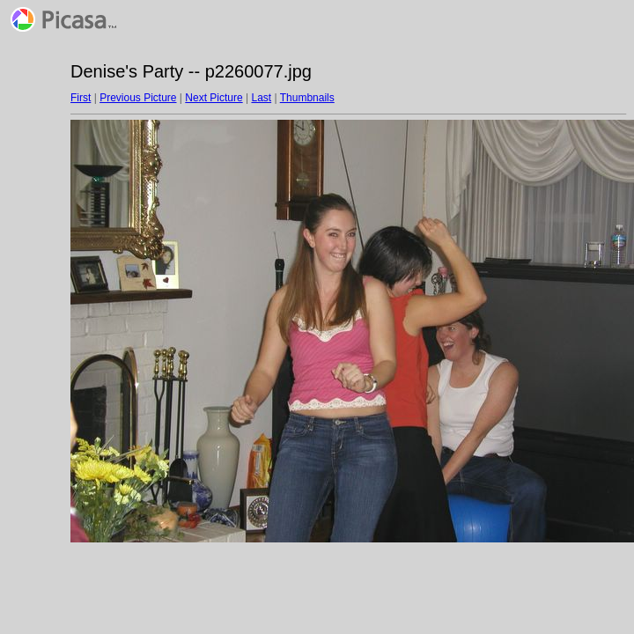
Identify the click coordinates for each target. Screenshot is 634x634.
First (80, 98)
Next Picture (213, 98)
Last (261, 98)
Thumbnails (307, 98)
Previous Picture (138, 98)
